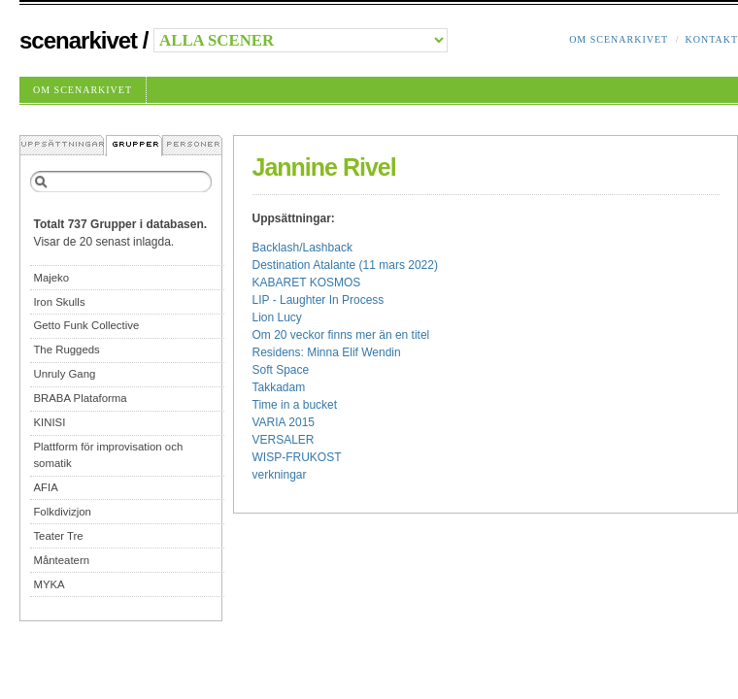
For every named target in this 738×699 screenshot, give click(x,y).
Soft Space (281, 370)
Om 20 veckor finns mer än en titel (341, 335)
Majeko (51, 277)
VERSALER (283, 440)
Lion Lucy (277, 317)
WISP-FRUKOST (297, 457)
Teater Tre (58, 536)
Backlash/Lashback (302, 247)
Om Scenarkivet (618, 39)
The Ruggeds (66, 349)
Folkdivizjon (62, 511)
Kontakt (711, 39)
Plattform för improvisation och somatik (108, 455)
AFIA (45, 487)
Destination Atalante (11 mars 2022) (345, 265)
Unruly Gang (64, 374)
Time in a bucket (295, 405)
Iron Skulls (58, 302)
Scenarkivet (78, 40)
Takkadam (279, 387)
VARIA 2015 (284, 422)
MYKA (48, 584)
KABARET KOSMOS (306, 282)
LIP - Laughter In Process (318, 300)
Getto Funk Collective (86, 325)
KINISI (49, 422)
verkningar (279, 475)
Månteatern (61, 560)
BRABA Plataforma (79, 398)
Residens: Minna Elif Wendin (326, 352)
